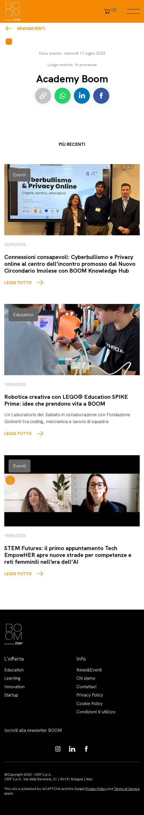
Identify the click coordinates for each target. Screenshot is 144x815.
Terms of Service (126, 789)
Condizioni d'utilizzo (95, 712)
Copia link (43, 95)
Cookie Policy (89, 703)
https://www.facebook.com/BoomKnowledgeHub (86, 749)
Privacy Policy (89, 695)
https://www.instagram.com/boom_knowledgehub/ (58, 749)
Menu (133, 11)
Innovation (14, 687)
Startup (11, 695)
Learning (12, 678)
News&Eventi (31, 28)
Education (14, 670)
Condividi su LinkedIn (82, 95)
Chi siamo (85, 678)
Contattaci (86, 687)
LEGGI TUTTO (18, 282)
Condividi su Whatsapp (62, 95)
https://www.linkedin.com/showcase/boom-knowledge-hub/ (72, 749)
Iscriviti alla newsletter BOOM (33, 730)
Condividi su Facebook (101, 95)
